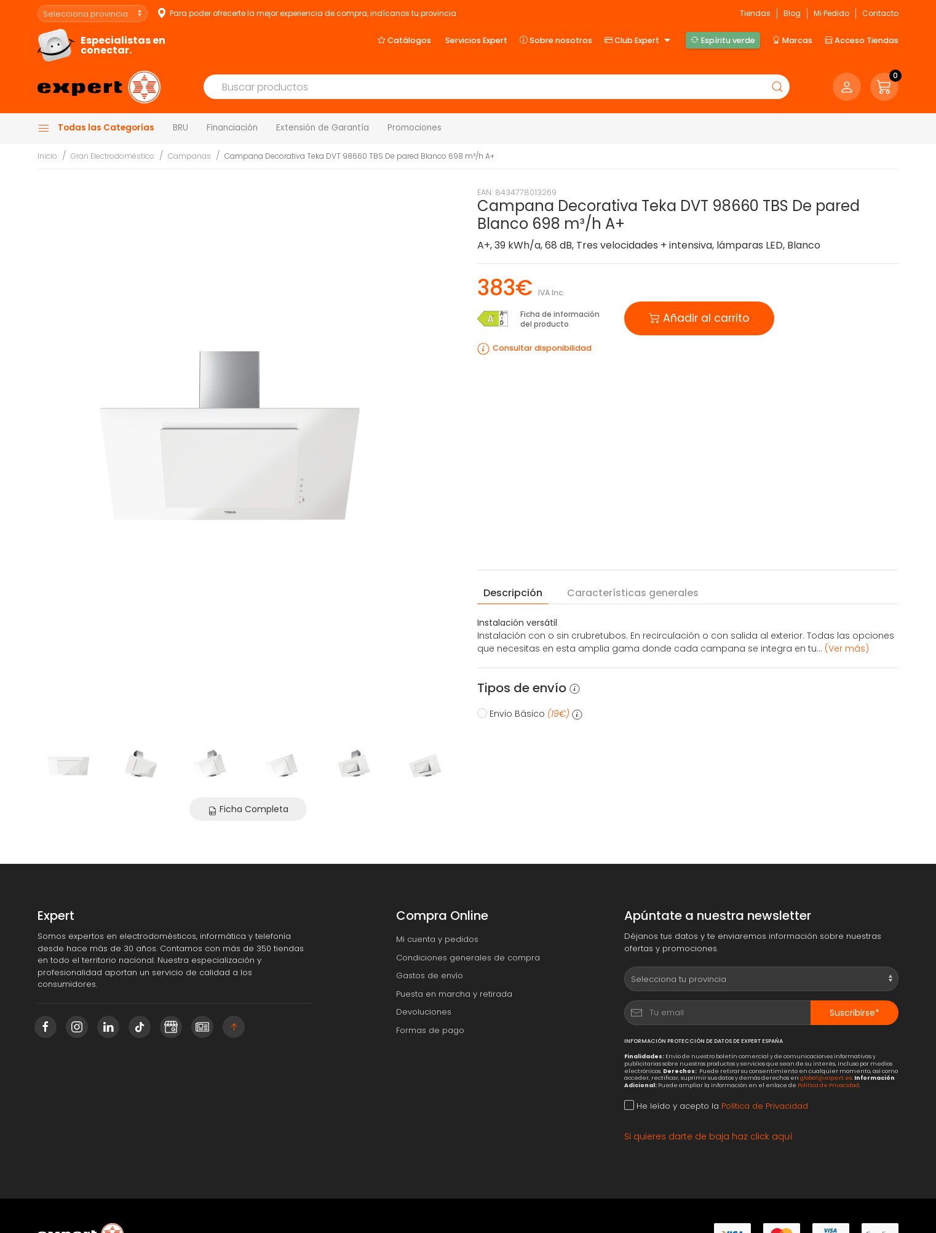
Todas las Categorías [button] (96, 128)
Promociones (414, 128)
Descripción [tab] (512, 593)
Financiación (232, 128)
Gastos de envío (429, 975)
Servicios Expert (476, 40)
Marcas (792, 40)
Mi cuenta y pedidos (437, 939)
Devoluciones (423, 1012)
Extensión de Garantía (322, 128)
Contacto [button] (880, 13)
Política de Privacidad (828, 1085)
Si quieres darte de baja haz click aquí (708, 1136)
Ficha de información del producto (560, 319)
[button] (884, 87)
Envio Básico (529, 714)
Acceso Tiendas (861, 40)
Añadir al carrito (699, 317)
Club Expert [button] (639, 40)
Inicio (47, 156)
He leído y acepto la (716, 1106)
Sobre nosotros (556, 40)
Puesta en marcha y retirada (454, 994)
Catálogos (404, 40)
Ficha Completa (248, 809)
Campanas (189, 156)
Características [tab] (633, 593)
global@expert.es (826, 1078)
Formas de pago (430, 1030)
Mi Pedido (831, 13)
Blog (792, 13)
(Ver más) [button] (847, 648)
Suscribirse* (854, 1013)
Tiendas (755, 13)
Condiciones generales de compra (468, 958)
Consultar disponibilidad (542, 348)
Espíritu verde (723, 40)
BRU (180, 128)
